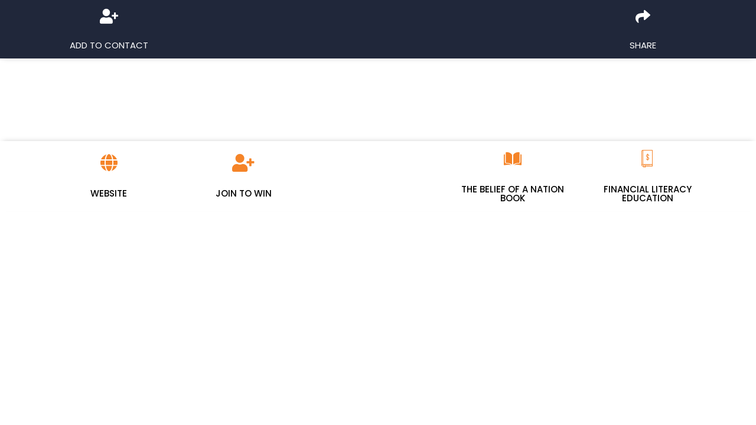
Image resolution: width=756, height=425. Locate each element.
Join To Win (244, 193)
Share (643, 45)
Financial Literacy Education (648, 193)
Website (108, 193)
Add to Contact (109, 45)
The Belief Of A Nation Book (512, 193)
